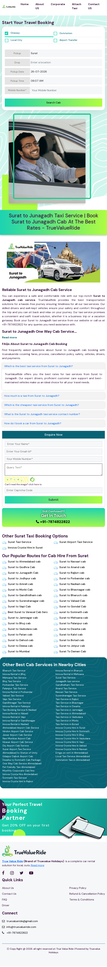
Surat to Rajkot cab (69, 572)
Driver (5, 905)
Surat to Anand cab (69, 567)
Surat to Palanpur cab (71, 623)
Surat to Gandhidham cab (22, 595)
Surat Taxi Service (16, 542)
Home (25, 4)
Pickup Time (17, 80)
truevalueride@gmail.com (20, 921)
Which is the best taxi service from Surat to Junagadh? (38, 366)
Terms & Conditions (81, 899)
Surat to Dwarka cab (70, 629)
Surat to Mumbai (16, 651)
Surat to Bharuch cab (70, 595)
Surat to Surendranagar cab (23, 600)
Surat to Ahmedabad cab (21, 561)
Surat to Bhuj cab (16, 623)
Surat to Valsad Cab (69, 600)
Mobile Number (17, 90)
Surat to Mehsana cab (71, 617)
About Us (8, 888)
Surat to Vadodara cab (19, 629)
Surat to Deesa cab (17, 645)
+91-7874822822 (15, 932)
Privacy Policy (77, 888)
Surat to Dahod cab (17, 640)
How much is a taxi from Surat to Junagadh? (31, 396)
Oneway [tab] (12, 33)
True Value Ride (12, 861)
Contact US (94, 6)
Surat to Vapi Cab (16, 606)
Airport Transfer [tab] (65, 40)
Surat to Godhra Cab (18, 567)
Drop (17, 62)
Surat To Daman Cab (70, 651)
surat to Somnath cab (71, 612)
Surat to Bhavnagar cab (72, 589)
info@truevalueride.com (19, 927)
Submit (53, 500)
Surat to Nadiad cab (69, 584)
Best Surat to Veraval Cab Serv (25, 612)
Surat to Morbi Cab (17, 589)
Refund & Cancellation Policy (87, 894)
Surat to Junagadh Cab (20, 572)
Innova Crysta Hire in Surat (22, 547)
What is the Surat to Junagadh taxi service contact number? (42, 414)
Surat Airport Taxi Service (73, 542)
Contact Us (9, 894)
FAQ (4, 899)
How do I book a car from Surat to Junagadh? (32, 423)
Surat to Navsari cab (70, 561)
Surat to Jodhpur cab (19, 578)
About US (39, 6)
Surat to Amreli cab (17, 584)
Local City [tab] (13, 40)
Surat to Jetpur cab (69, 645)
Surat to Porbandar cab (72, 578)
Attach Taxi (76, 6)
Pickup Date (17, 71)
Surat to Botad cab (69, 640)
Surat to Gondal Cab (70, 606)
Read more (9, 337)
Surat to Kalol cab (68, 634)
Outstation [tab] (63, 33)
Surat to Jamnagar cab (20, 617)
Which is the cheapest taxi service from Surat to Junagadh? (41, 405)
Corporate (58, 4)
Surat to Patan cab (17, 634)
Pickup (17, 53)
